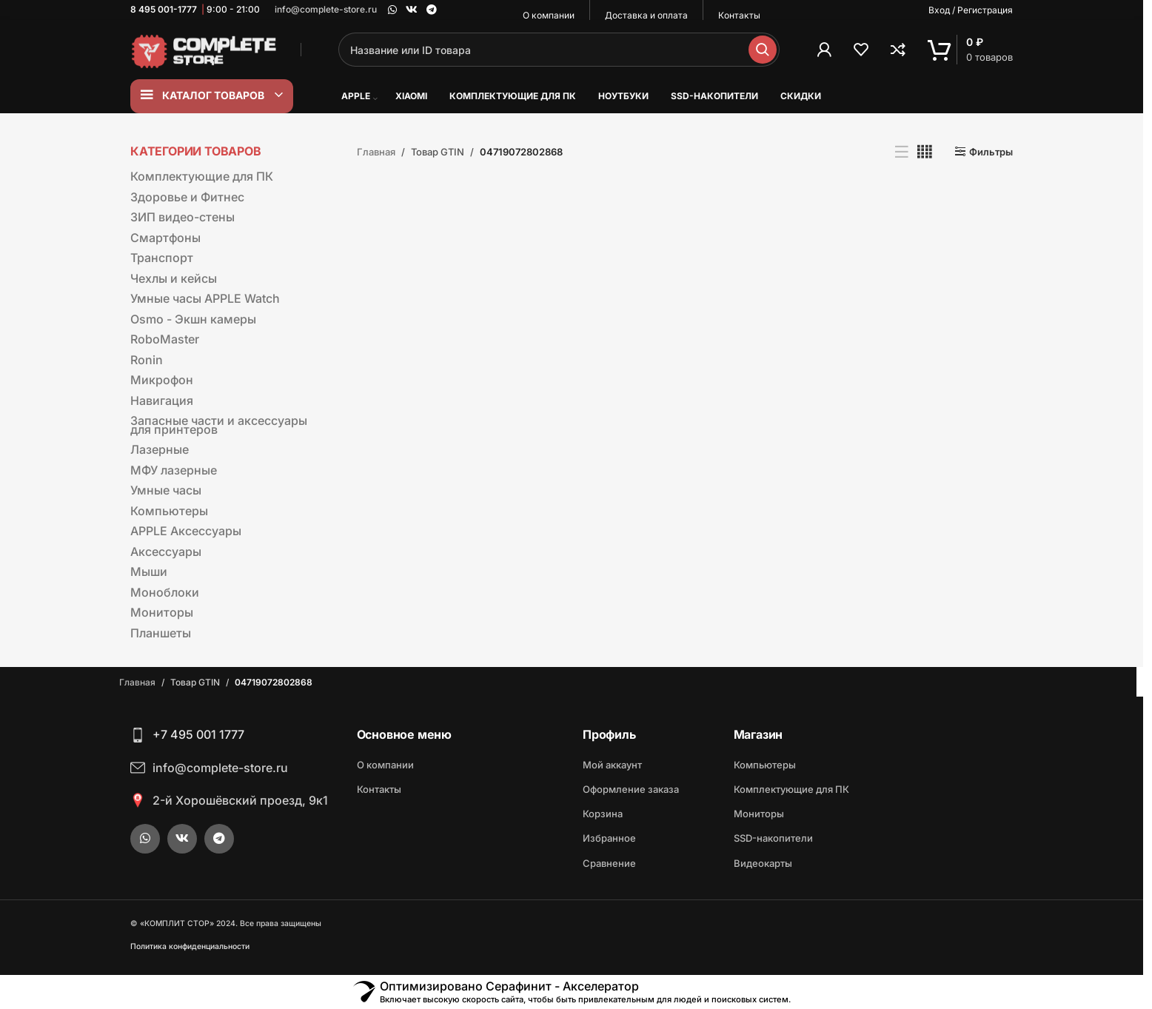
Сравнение (609, 863)
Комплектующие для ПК (201, 176)
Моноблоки (164, 592)
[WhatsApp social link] (392, 10)
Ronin (146, 359)
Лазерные (159, 449)
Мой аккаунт (612, 765)
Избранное (609, 838)
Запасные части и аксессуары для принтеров (218, 425)
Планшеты (160, 633)
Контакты (379, 789)
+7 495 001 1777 (198, 734)
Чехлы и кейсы (173, 278)
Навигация (161, 400)
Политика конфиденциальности (190, 946)
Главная (376, 152)
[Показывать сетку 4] (924, 152)
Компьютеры (169, 510)
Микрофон (161, 379)
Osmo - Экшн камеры (193, 319)
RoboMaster (164, 339)
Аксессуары (165, 551)
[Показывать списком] (901, 152)
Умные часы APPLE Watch (205, 298)
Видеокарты (763, 863)
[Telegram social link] (431, 10)
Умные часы (165, 490)
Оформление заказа (631, 789)
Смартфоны (165, 237)
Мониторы (161, 612)
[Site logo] (204, 49)
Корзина (603, 813)
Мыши (148, 571)
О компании (385, 765)
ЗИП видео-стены (182, 216)
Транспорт (161, 257)
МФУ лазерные (173, 470)
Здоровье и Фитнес (187, 197)
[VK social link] (411, 10)
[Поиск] (559, 50)
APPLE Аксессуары (185, 530)
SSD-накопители (773, 838)
